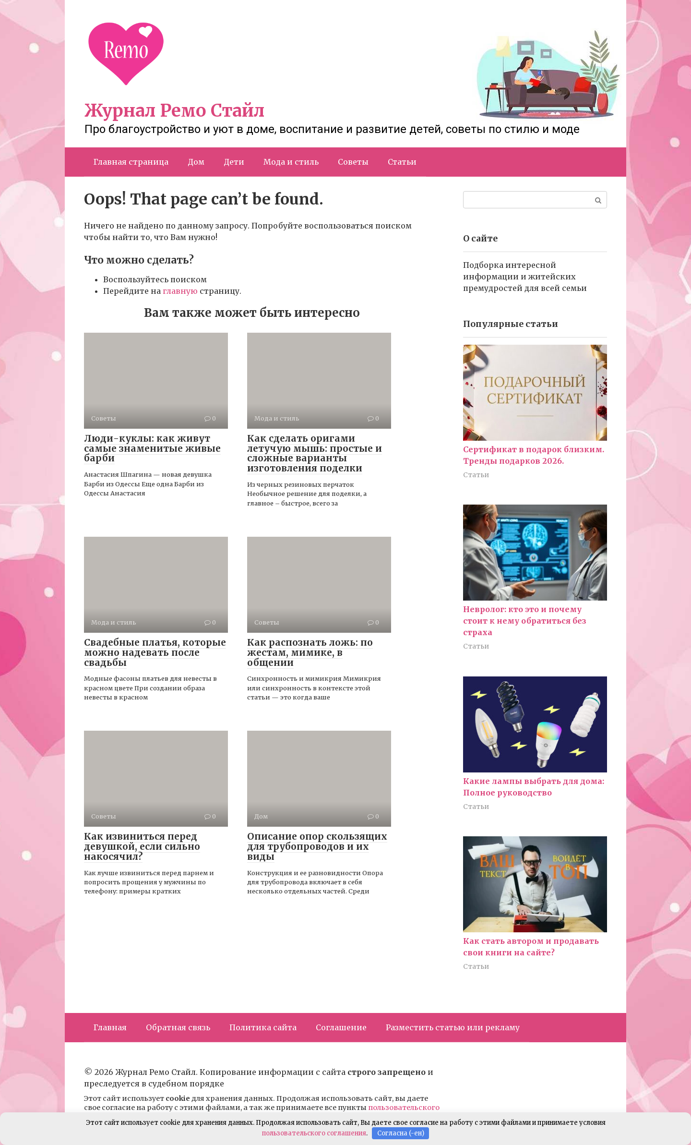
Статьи (402, 162)
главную (180, 291)
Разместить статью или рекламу (453, 1027)
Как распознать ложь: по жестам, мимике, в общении (310, 652)
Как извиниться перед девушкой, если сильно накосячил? (142, 846)
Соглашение (341, 1027)
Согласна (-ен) (400, 1133)
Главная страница (131, 162)
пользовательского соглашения (314, 1133)
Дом (196, 162)
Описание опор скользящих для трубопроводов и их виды (317, 846)
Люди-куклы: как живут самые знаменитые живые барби (152, 448)
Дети (234, 162)
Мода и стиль (291, 162)
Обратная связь (178, 1027)
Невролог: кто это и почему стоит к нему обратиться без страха (524, 620)
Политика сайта (263, 1027)
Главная (110, 1027)
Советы (353, 162)
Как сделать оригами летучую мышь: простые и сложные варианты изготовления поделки (314, 453)
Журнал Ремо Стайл (174, 110)
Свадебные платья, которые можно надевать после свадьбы (155, 652)
